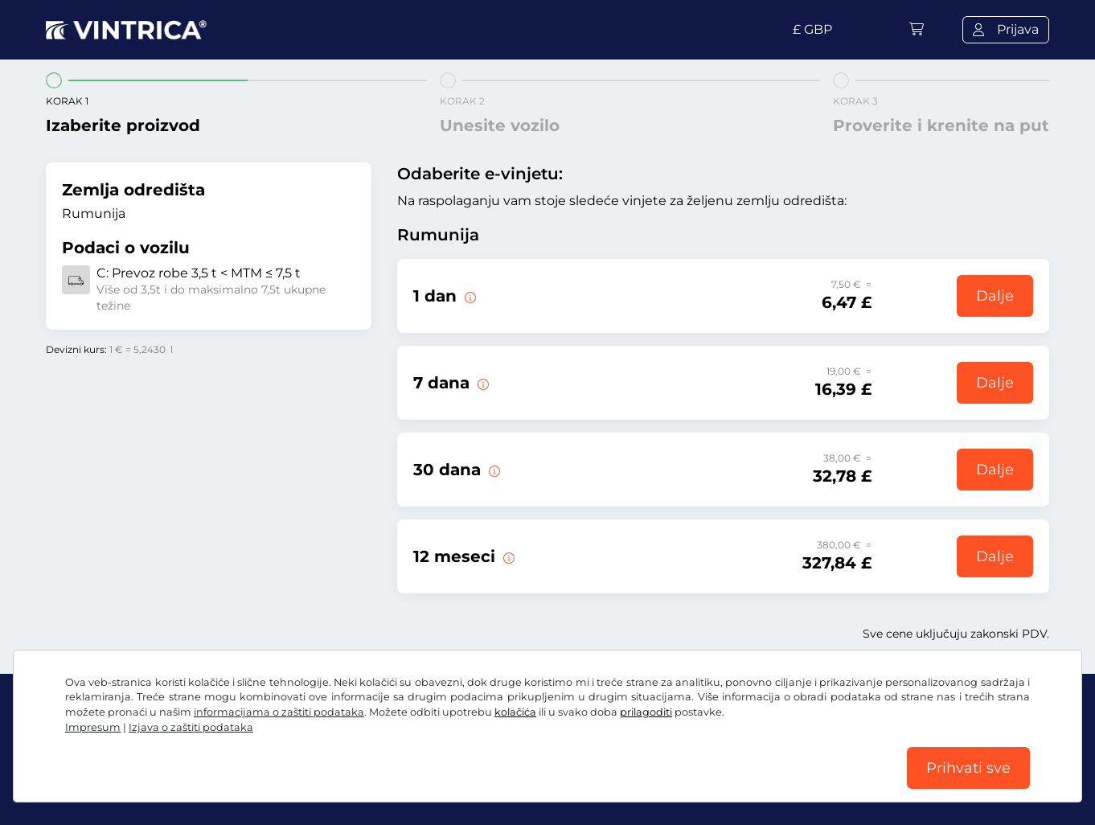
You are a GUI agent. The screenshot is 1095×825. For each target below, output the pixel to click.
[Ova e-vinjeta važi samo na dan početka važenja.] (468, 296)
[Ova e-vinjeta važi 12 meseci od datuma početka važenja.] (507, 556)
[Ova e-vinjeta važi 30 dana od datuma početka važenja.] (493, 469)
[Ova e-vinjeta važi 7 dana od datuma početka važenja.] (481, 382)
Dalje (995, 296)
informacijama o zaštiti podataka (279, 712)
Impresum (93, 727)
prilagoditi (646, 712)
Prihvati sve (968, 768)
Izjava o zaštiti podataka (191, 727)
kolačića (515, 712)
